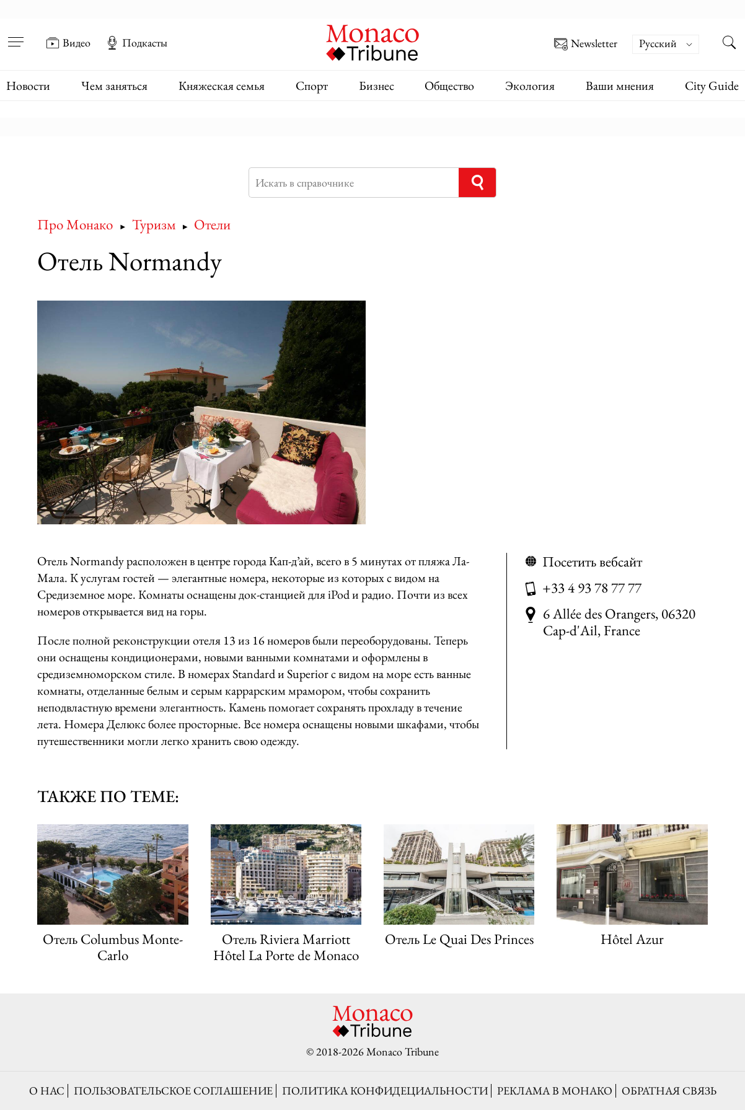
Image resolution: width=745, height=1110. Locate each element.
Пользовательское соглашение (173, 1090)
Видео (68, 43)
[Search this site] (729, 44)
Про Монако (75, 224)
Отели (212, 224)
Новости (28, 85)
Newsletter (585, 44)
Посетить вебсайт (592, 561)
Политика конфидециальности (385, 1090)
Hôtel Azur (632, 938)
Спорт (312, 85)
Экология (530, 85)
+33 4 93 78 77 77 (591, 587)
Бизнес (376, 85)
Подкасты (136, 43)
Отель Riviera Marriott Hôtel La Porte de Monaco (286, 946)
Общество (449, 85)
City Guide (712, 85)
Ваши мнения (620, 85)
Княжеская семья (222, 85)
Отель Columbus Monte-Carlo (113, 946)
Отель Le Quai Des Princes (459, 938)
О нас (46, 1090)
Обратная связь (669, 1090)
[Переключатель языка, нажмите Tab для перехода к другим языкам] (665, 44)
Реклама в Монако (554, 1090)
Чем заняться (114, 85)
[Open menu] (15, 34)
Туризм (153, 224)
